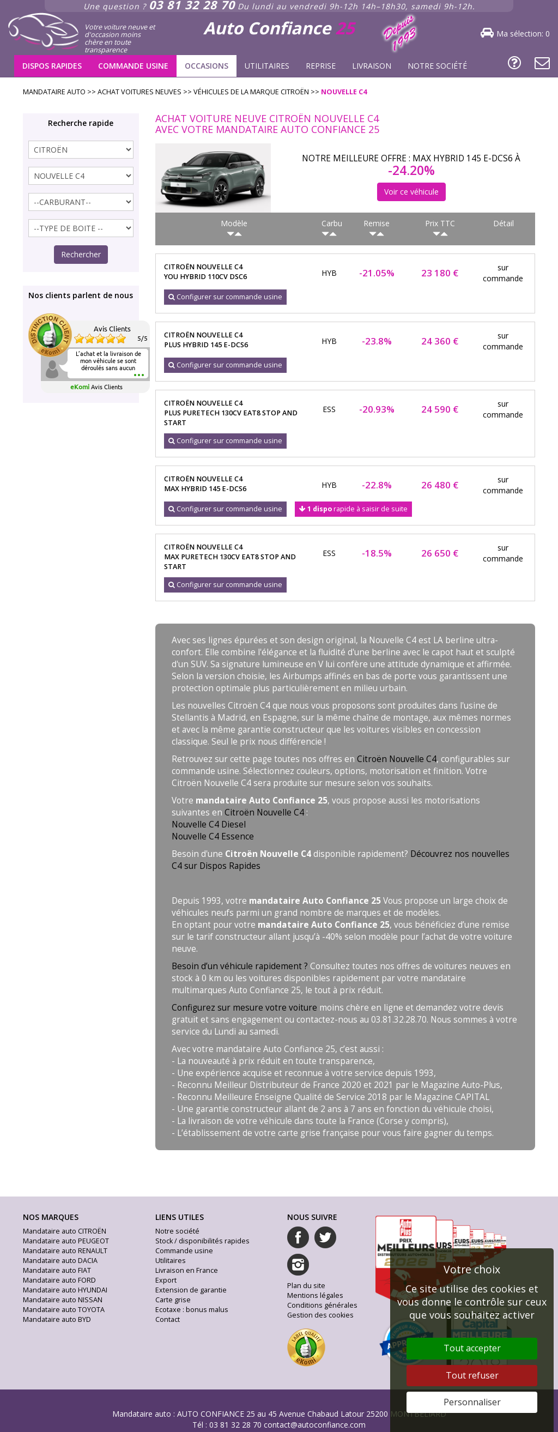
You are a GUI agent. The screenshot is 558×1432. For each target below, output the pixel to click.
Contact (167, 1319)
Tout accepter (472, 1348)
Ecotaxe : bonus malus (191, 1309)
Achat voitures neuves (139, 91)
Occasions (206, 66)
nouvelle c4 (344, 91)
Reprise (321, 66)
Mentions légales (315, 1295)
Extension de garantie (191, 1290)
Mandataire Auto (54, 91)
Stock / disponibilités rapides (202, 1241)
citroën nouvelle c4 (235, 272)
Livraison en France (186, 1270)
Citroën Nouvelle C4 (396, 759)
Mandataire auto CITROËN (64, 1231)
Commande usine (133, 66)
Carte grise (173, 1299)
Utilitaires (267, 66)
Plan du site (306, 1285)
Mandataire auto (141, 1414)
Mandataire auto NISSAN (62, 1299)
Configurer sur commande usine (225, 296)
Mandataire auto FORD (59, 1280)
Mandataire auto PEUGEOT (66, 1241)
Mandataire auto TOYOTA (64, 1309)
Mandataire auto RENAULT (65, 1250)
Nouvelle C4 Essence (213, 836)
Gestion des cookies (320, 1315)
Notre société (437, 66)
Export (166, 1280)
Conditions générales (322, 1305)
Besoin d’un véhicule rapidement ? (240, 966)
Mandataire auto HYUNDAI (65, 1290)
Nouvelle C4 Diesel (209, 824)
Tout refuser (472, 1375)
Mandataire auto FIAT (57, 1270)
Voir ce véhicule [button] (411, 191)
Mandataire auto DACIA (60, 1260)
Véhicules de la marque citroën (251, 91)
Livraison (371, 66)
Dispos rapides (52, 66)
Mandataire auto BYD (57, 1319)
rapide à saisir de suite (353, 508)
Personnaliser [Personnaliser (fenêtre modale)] (472, 1402)
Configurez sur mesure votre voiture (244, 1007)
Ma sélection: (523, 33)
